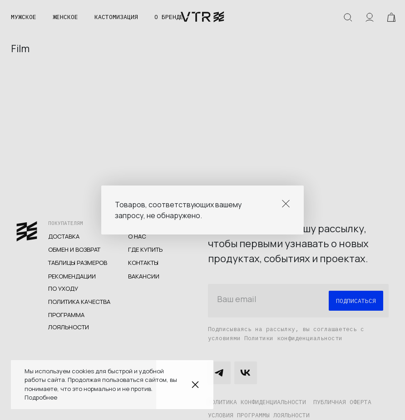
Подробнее (41, 397)
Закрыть (195, 384)
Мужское (23, 17)
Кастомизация (116, 17)
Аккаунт (369, 17)
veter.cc (202, 17)
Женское (65, 17)
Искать (348, 17)
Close (286, 203)
